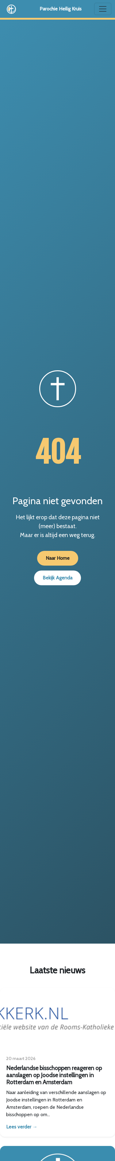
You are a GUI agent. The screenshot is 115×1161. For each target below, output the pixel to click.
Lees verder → (21, 1127)
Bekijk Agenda (57, 578)
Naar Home (58, 558)
